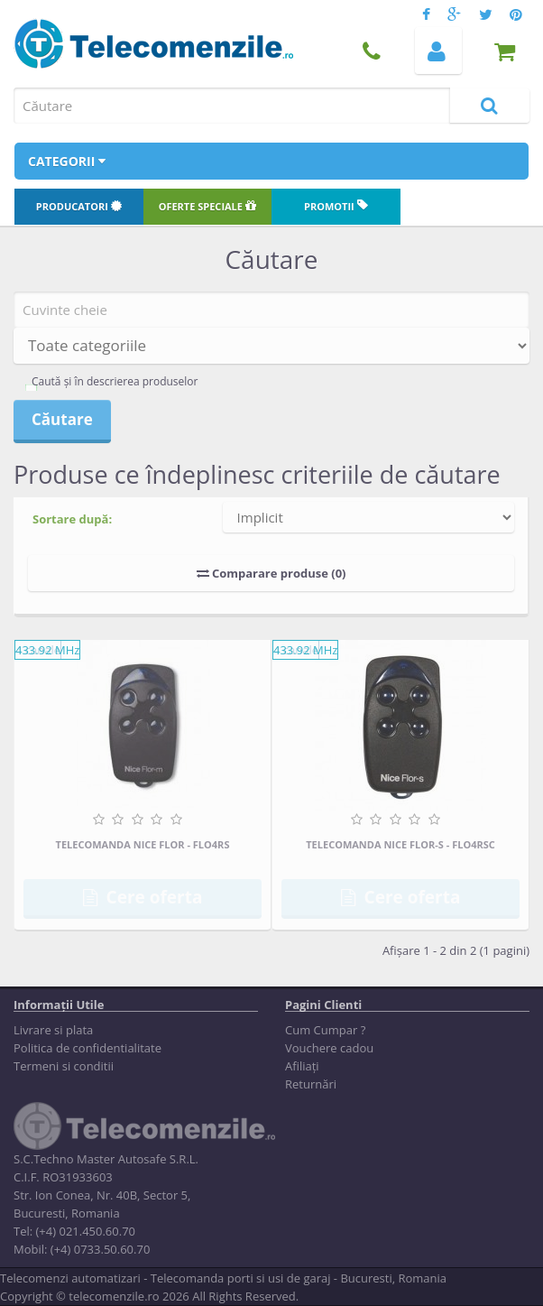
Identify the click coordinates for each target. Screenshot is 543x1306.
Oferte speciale (207, 206)
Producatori (79, 206)
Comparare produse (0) (271, 573)
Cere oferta (143, 897)
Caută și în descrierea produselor (115, 381)
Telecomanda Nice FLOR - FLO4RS (143, 844)
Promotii (336, 206)
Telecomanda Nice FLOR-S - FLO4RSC (400, 844)
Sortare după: (72, 519)
